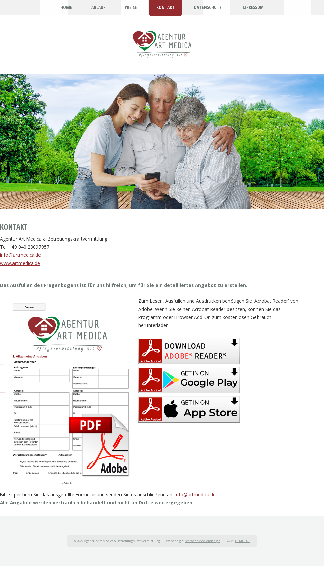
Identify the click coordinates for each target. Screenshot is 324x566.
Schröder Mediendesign (202, 541)
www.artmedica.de (20, 263)
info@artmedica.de (20, 255)
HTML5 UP (242, 541)
